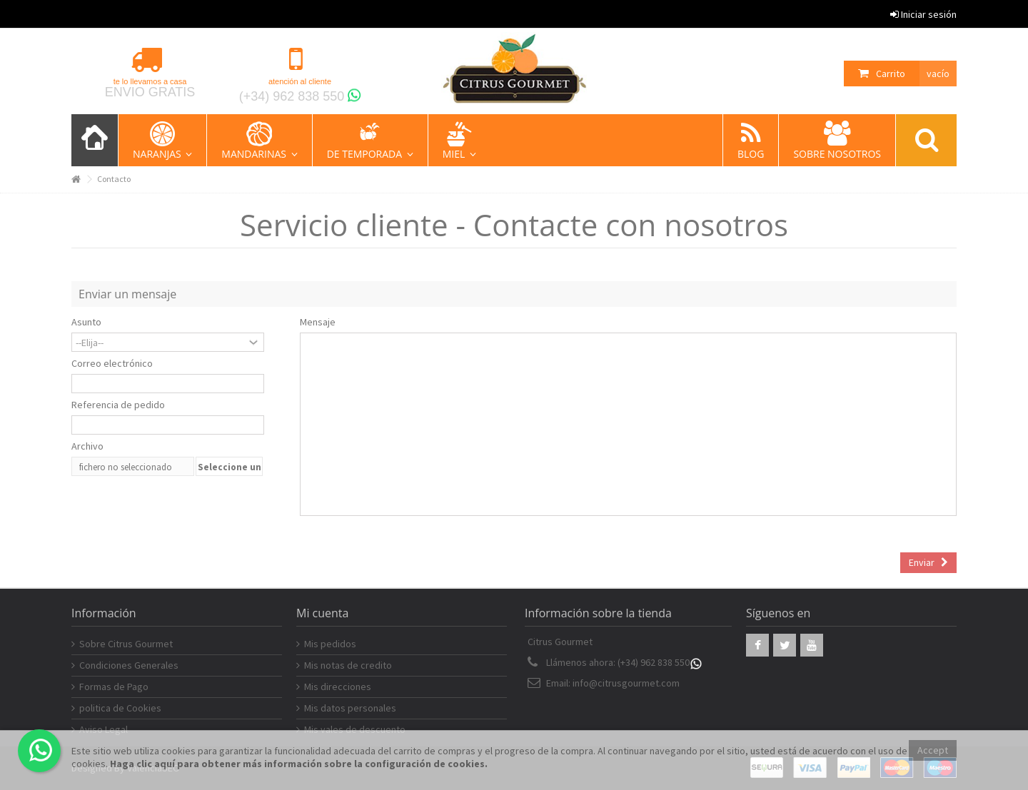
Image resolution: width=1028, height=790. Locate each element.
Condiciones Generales (128, 665)
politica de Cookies (120, 708)
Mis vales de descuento (354, 729)
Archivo (87, 446)
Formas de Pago (113, 686)
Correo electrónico (112, 363)
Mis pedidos (330, 643)
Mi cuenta (322, 613)
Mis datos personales (350, 708)
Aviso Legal (103, 729)
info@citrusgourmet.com (626, 683)
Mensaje (318, 321)
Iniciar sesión (923, 14)
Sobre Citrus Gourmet (126, 643)
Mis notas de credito (348, 665)
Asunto (86, 321)
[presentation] (179, 509)
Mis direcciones (337, 686)
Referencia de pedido (118, 404)
